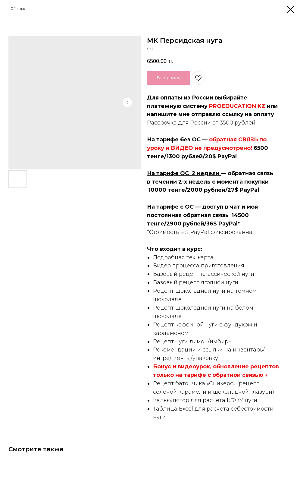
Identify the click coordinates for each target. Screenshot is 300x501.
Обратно (18, 9)
